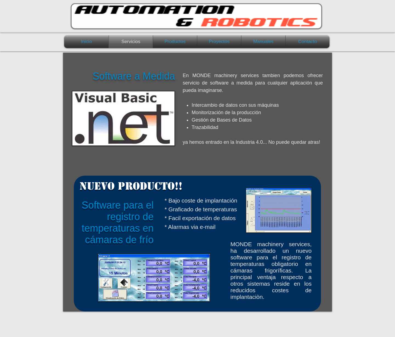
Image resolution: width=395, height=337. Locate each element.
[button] (175, 41)
